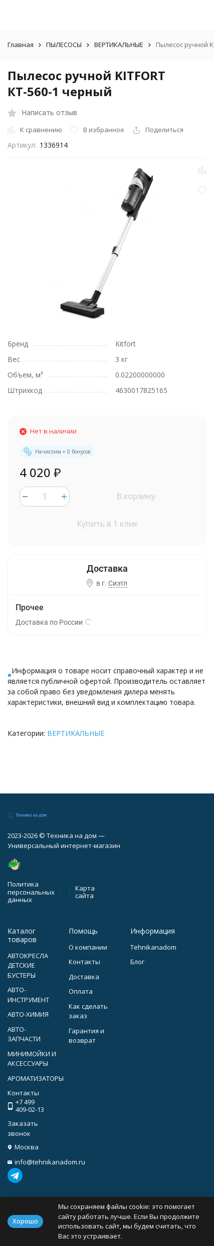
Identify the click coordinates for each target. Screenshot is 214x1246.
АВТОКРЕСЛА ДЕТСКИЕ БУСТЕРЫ (28, 965)
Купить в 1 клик (107, 523)
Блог (137, 961)
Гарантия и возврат (86, 1035)
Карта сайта (85, 892)
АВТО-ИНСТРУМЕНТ (28, 994)
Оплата (81, 991)
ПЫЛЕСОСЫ (64, 44)
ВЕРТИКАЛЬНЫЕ (118, 44)
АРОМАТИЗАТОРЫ (36, 1078)
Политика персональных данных (31, 892)
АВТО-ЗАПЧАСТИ (24, 1034)
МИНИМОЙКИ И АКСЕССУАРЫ (32, 1058)
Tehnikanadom (153, 947)
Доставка (84, 976)
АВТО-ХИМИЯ (28, 1014)
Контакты (84, 961)
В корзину (135, 496)
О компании (88, 947)
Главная (21, 44)
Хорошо (25, 1220)
